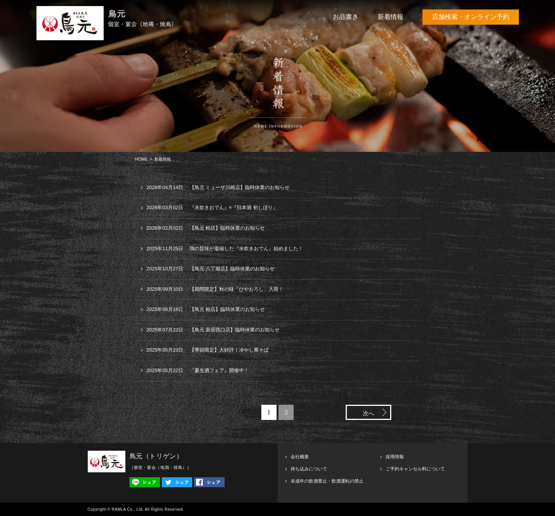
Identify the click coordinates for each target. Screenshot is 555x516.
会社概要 (300, 456)
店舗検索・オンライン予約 (470, 17)
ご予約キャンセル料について (415, 469)
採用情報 (395, 456)
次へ (368, 413)
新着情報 (390, 17)
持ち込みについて (309, 469)
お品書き (346, 17)
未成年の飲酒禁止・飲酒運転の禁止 (327, 481)
